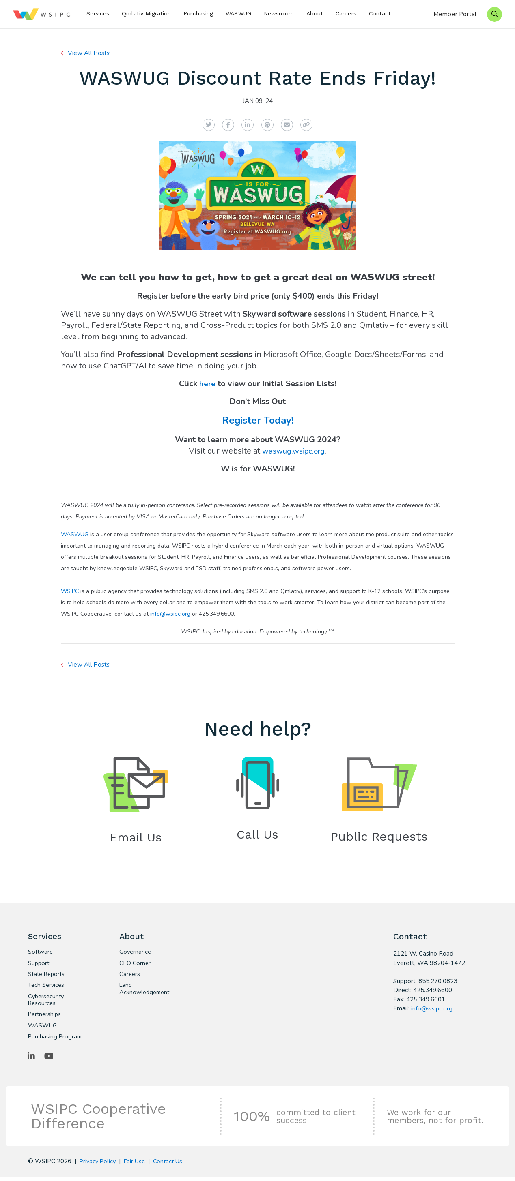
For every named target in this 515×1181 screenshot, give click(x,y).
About (314, 13)
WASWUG (238, 13)
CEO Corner (135, 964)
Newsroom (279, 13)
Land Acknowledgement (145, 991)
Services (97, 13)
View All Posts (89, 53)
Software (41, 953)
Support (39, 964)
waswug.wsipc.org (293, 450)
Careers (346, 13)
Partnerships (45, 1017)
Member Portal (454, 14)
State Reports (47, 976)
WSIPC (70, 591)
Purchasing (198, 13)
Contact (380, 13)
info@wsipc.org (170, 614)
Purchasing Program (55, 1040)
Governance (136, 953)
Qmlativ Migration (146, 13)
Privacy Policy (99, 1165)
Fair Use (137, 1165)
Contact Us (171, 1165)
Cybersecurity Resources (47, 1002)
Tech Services (47, 987)
